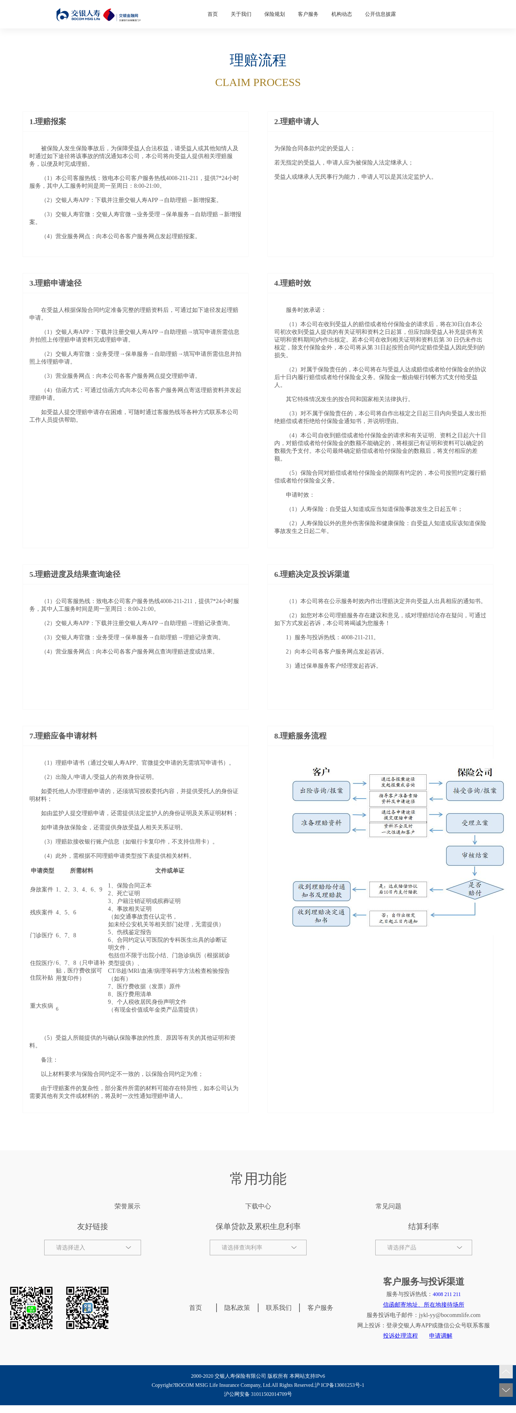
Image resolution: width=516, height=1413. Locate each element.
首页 (212, 14)
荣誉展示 (127, 1206)
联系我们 (279, 1307)
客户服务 (308, 14)
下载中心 (258, 1206)
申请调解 (440, 1336)
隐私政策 (237, 1307)
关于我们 (241, 14)
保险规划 (274, 14)
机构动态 (341, 14)
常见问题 (388, 1206)
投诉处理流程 (400, 1336)
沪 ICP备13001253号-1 (339, 1385)
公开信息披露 (380, 14)
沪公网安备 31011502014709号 (258, 1394)
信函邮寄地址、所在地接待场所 (423, 1304)
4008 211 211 (447, 1294)
